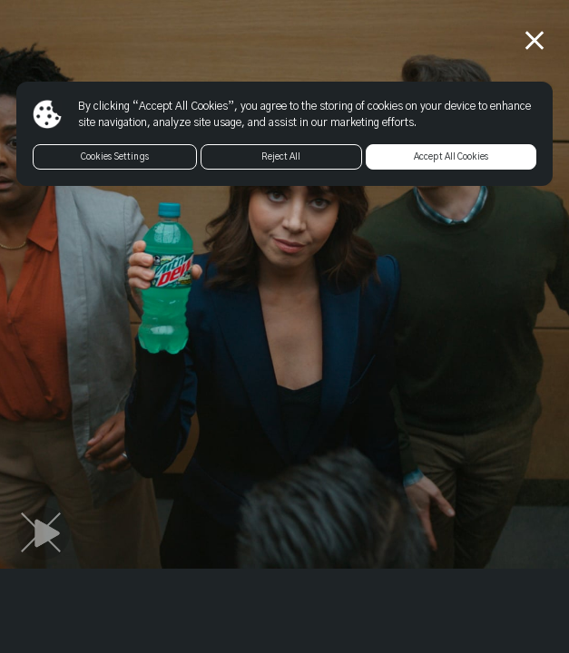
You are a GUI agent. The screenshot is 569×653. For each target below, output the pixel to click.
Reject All (280, 156)
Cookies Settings (115, 156)
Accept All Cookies (451, 156)
